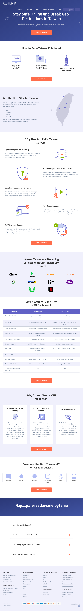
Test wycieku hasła (67, 579)
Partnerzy (45, 592)
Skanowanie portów (67, 582)
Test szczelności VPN (67, 577)
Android (45, 584)
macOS (44, 577)
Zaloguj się (68, 10)
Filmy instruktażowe (8, 592)
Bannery (45, 597)
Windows (45, 575)
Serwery (25, 586)
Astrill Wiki (6, 590)
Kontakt (5, 594)
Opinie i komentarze (28, 597)
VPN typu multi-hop (28, 579)
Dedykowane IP (27, 582)
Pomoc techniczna (48, 9)
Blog (59, 9)
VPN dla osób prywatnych (9, 575)
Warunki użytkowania (67, 597)
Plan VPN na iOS (7, 582)
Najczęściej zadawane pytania (10, 588)
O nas (24, 594)
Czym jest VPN (7, 579)
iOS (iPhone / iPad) (47, 582)
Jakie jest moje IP (66, 575)
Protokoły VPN (26, 584)
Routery (45, 586)
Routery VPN (26, 575)
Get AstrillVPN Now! (41, 32)
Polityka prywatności (67, 592)
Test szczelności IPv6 (67, 584)
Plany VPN (25, 577)
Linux (44, 579)
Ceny (37, 9)
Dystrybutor (46, 594)
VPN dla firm (6, 577)
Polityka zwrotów (66, 594)
